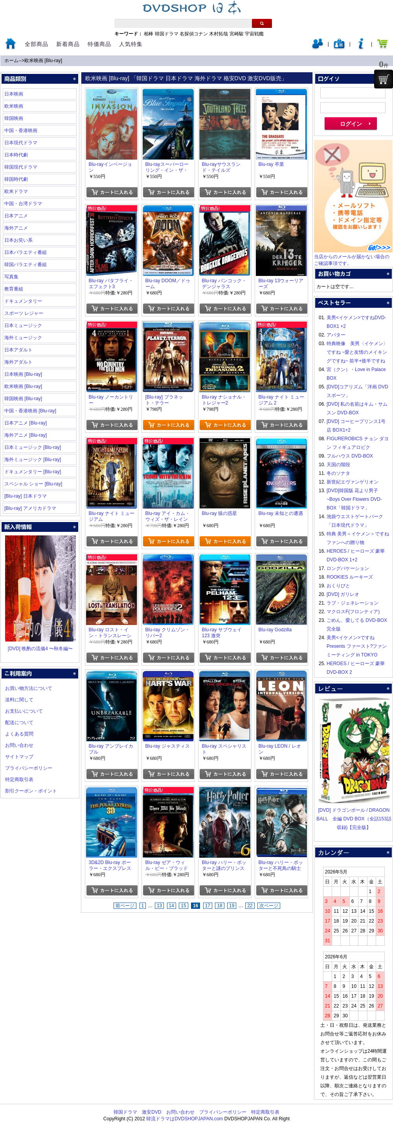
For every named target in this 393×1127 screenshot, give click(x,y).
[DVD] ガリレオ (343, 594)
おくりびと (338, 585)
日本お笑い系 (18, 240)
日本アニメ (16, 216)
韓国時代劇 (16, 179)
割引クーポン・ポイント (31, 791)
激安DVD (151, 1112)
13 (159, 905)
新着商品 (68, 44)
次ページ (268, 905)
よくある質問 (19, 734)
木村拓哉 (218, 34)
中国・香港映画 (20, 130)
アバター (336, 335)
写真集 (11, 276)
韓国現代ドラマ (20, 167)
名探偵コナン (194, 34)
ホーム (11, 60)
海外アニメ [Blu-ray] (25, 435)
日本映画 (13, 94)
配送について (19, 722)
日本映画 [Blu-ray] (23, 374)
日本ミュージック (23, 325)
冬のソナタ (338, 473)
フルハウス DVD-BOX (350, 456)
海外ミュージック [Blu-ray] (32, 459)
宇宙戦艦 (254, 34)
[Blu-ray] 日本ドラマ (25, 496)
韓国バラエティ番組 (25, 264)
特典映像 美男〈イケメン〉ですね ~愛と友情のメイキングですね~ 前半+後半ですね (357, 352)
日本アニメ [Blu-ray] (25, 423)
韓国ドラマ (166, 34)
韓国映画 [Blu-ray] (23, 398)
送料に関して (19, 699)
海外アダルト (18, 362)
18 (219, 905)
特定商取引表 (19, 779)
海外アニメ (16, 228)
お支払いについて (24, 711)
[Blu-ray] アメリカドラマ (30, 508)
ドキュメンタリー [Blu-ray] (32, 471)
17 (207, 905)
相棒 (148, 34)
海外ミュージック (23, 337)
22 (249, 905)
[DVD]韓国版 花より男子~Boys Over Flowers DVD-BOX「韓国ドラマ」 (354, 499)
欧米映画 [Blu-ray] (43, 60)
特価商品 (99, 44)
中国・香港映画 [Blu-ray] (30, 411)
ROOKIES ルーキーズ (350, 577)
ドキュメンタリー (23, 301)
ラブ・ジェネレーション (352, 603)
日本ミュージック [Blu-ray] (32, 447)
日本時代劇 (16, 155)
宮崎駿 (237, 34)
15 (183, 905)
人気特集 (131, 44)
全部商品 (36, 44)
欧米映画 (13, 106)
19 (231, 905)
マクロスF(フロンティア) (353, 611)
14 (171, 905)
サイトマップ (19, 756)
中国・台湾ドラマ (23, 203)
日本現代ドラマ (20, 142)
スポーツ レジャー (23, 313)
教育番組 (13, 289)
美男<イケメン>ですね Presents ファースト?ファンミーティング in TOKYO (357, 646)
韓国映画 (13, 118)
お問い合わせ (19, 745)
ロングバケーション (348, 568)
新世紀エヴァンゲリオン (352, 482)
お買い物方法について (28, 688)
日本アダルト (18, 350)
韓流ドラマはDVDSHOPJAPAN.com (184, 1118)
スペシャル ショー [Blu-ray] (33, 484)
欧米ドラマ (16, 191)
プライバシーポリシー (28, 768)
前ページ (125, 905)
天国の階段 (338, 464)
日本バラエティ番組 (25, 252)
